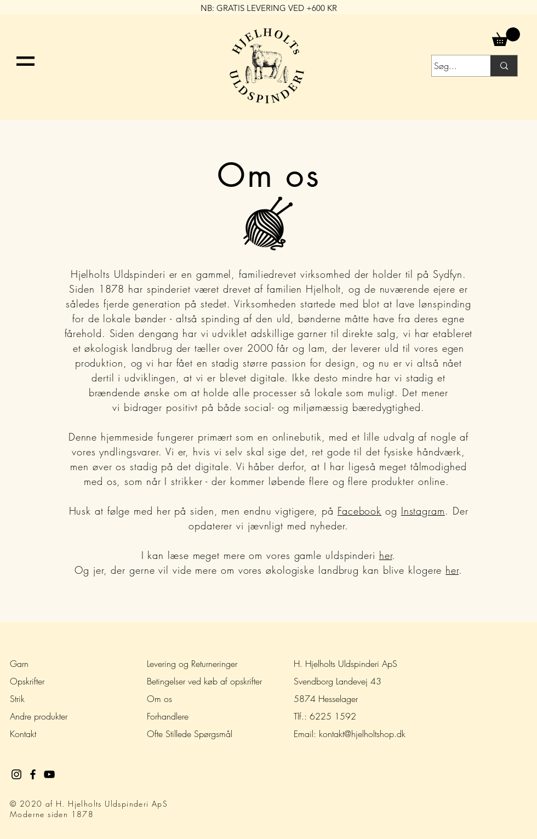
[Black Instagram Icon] (16, 774)
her (385, 555)
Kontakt (24, 734)
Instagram (423, 510)
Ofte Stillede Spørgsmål (189, 734)
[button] (25, 61)
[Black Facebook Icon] (32, 774)
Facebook (359, 510)
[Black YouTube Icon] (49, 774)
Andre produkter (38, 716)
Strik (17, 699)
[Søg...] (450, 65)
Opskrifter (27, 681)
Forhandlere (167, 716)
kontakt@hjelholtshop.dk (362, 734)
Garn (19, 664)
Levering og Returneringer (192, 664)
